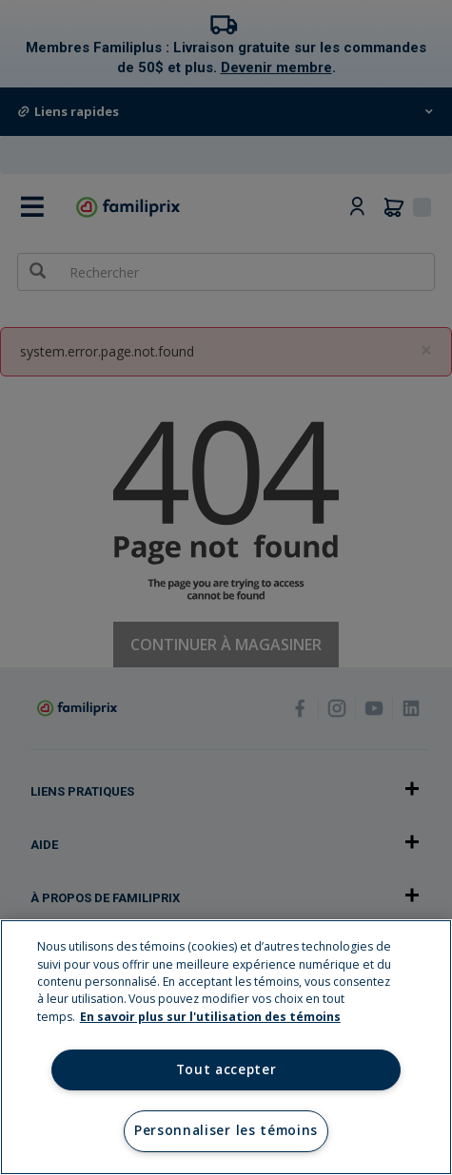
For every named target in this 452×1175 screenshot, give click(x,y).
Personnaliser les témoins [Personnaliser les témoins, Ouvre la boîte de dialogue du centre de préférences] (226, 1130)
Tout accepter (226, 1069)
